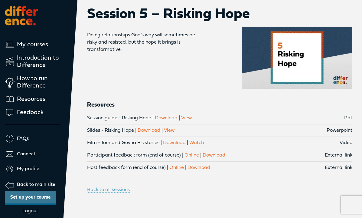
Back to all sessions (108, 189)
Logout (30, 211)
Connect (20, 154)
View (186, 118)
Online (191, 155)
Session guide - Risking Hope (119, 118)
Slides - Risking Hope (110, 130)
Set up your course (33, 195)
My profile (22, 169)
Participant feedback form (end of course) (134, 155)
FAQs (17, 139)
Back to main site (30, 185)
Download (166, 118)
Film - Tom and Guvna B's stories (123, 142)
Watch (196, 142)
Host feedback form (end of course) (126, 167)
